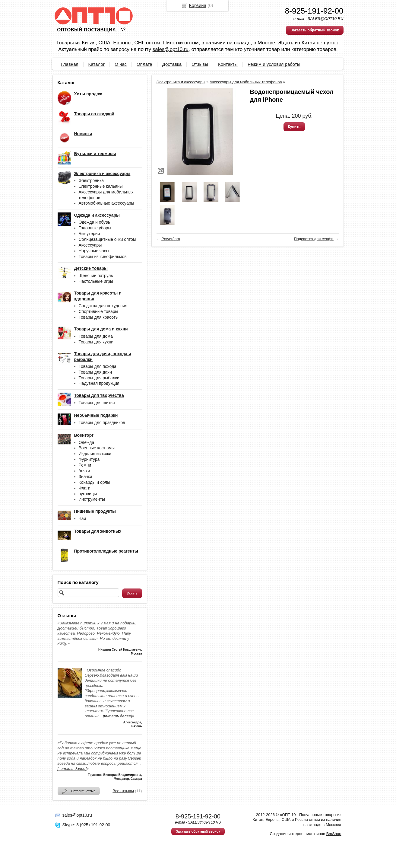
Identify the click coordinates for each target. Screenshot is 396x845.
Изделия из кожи (95, 453)
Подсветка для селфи (314, 239)
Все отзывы (123, 791)
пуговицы (88, 493)
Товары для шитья (97, 402)
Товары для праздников (102, 422)
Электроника (91, 180)
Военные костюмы (97, 447)
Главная (69, 64)
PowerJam (170, 239)
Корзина (197, 5)
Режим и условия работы (274, 64)
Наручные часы (94, 250)
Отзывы (200, 64)
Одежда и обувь (94, 222)
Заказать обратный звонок (314, 30)
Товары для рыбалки (99, 377)
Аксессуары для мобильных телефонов (246, 82)
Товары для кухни (96, 342)
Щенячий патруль (96, 275)
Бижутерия (89, 233)
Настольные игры (96, 281)
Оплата (144, 64)
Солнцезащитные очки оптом (107, 239)
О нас (121, 64)
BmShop (333, 833)
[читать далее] (117, 716)
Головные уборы (95, 227)
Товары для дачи (95, 372)
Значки (85, 476)
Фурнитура (89, 459)
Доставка (172, 64)
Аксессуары (90, 245)
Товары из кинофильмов (103, 256)
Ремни (85, 465)
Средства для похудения (103, 305)
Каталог (96, 64)
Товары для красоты (99, 317)
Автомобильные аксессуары (106, 203)
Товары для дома (96, 336)
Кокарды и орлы (94, 482)
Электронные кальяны (101, 186)
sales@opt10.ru (170, 49)
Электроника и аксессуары (181, 82)
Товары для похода (97, 366)
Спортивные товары (98, 311)
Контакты (228, 64)
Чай (82, 518)
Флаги (84, 488)
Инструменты (92, 499)
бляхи (84, 470)
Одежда (86, 442)
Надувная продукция (99, 383)
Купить (294, 127)
